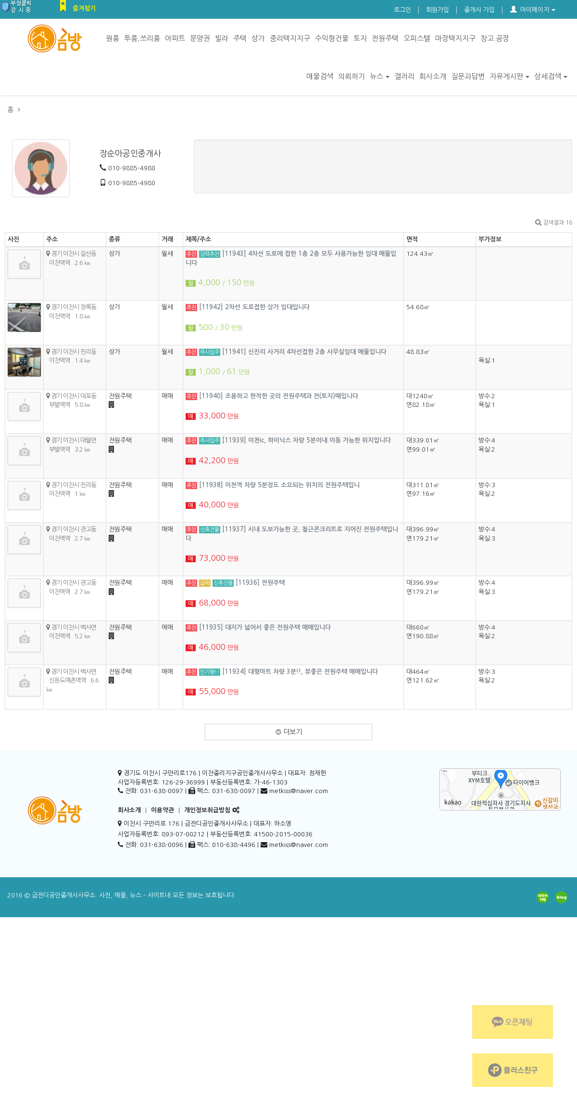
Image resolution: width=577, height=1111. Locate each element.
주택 (240, 38)
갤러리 (404, 76)
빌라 (221, 38)
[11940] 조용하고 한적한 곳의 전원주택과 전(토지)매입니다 (278, 396)
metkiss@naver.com (298, 845)
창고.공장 (494, 38)
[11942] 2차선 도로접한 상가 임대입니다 (254, 307)
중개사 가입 (479, 10)
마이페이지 (533, 10)
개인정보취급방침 (207, 810)
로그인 (402, 10)
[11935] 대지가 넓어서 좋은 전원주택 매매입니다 (265, 627)
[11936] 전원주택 (260, 583)
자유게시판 (509, 76)
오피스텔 (416, 38)
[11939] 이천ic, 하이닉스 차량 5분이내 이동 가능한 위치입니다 (306, 440)
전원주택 (385, 38)
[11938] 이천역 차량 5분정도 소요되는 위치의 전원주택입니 (279, 485)
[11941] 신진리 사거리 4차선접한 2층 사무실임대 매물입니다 (304, 352)
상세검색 (550, 76)
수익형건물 (332, 38)
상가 (258, 38)
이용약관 (162, 810)
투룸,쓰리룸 (142, 38)
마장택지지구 (455, 38)
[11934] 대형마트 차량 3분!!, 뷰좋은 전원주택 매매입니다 (300, 672)
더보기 (289, 732)
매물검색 (319, 76)
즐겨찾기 (84, 8)
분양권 (200, 38)
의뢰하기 (351, 76)
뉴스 (379, 76)
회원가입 (437, 10)
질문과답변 (468, 76)
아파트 (175, 38)
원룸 (112, 38)
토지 (360, 38)
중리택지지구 (290, 38)
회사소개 (432, 76)
